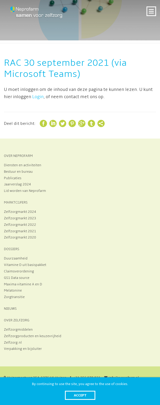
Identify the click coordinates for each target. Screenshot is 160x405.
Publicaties (12, 178)
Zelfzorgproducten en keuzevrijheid (32, 336)
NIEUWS (10, 309)
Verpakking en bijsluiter (23, 349)
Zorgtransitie (14, 297)
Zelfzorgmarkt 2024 (20, 212)
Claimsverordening (19, 271)
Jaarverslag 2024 (17, 184)
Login (38, 96)
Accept (80, 395)
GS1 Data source (16, 278)
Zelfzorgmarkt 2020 (20, 237)
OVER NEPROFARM (18, 156)
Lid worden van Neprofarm (25, 191)
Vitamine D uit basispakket (25, 265)
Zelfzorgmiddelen (18, 330)
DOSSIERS (11, 249)
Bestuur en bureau (18, 172)
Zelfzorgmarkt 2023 (20, 218)
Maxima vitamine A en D (23, 284)
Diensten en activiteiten (22, 165)
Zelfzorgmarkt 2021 (20, 231)
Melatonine (13, 290)
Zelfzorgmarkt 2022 (20, 225)
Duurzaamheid (16, 258)
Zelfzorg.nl (13, 343)
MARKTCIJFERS (16, 202)
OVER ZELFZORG (16, 320)
